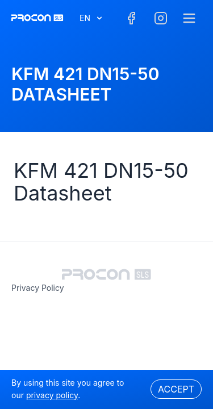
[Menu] (189, 18)
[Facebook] (131, 18)
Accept (176, 389)
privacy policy (37, 288)
